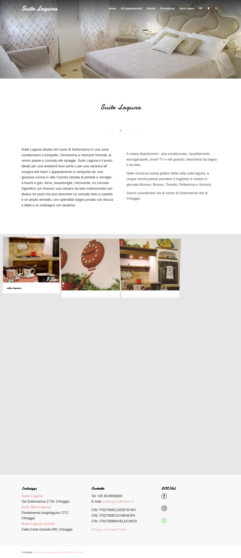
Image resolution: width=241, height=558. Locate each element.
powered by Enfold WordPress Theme (65, 552)
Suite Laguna (40, 552)
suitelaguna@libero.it (118, 501)
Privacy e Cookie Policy (109, 530)
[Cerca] (216, 8)
